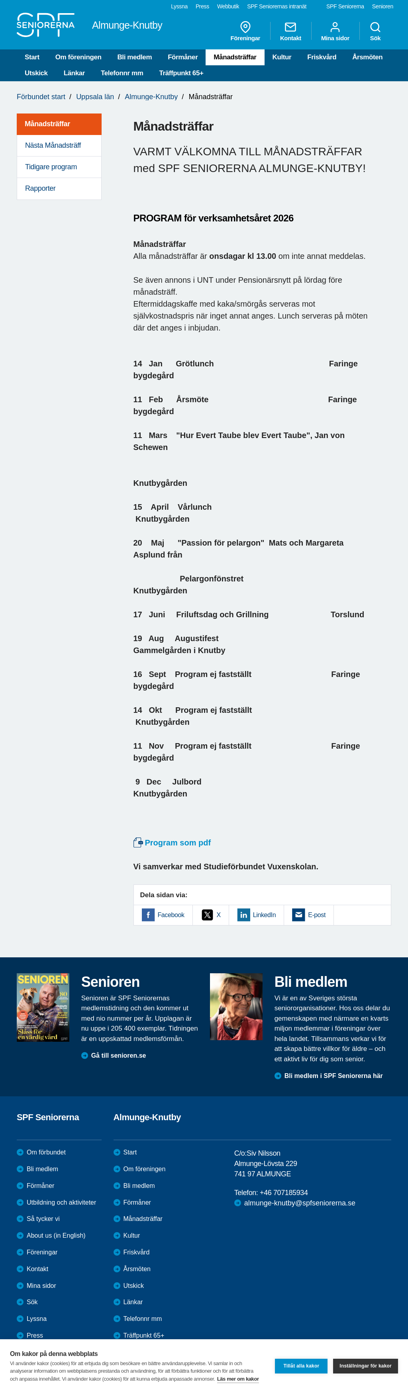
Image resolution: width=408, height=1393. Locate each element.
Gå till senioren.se (118, 1055)
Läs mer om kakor (238, 1379)
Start (32, 57)
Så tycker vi (43, 1218)
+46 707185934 (284, 1193)
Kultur (282, 57)
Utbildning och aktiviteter (61, 1202)
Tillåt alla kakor (301, 1366)
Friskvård (321, 57)
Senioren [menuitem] (382, 6)
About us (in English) (56, 1235)
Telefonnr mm (122, 73)
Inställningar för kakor (365, 1366)
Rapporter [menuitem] (40, 188)
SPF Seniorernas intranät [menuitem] (276, 6)
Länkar (74, 73)
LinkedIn (264, 915)
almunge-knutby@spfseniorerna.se (299, 1203)
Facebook (171, 915)
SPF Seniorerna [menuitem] (345, 6)
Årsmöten (367, 57)
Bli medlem (134, 57)
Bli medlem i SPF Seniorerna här (333, 1075)
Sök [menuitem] (375, 31)
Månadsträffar (235, 57)
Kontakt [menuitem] (290, 31)
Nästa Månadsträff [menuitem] (53, 145)
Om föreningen (78, 57)
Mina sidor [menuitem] (335, 31)
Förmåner (183, 57)
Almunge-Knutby (151, 96)
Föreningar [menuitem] (245, 31)
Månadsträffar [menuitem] (47, 124)
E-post (317, 915)
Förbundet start (41, 96)
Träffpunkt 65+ (181, 73)
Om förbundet (46, 1152)
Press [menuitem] (202, 6)
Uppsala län (95, 96)
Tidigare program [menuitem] (51, 167)
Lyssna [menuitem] (179, 6)
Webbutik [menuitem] (228, 6)
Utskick (36, 73)
